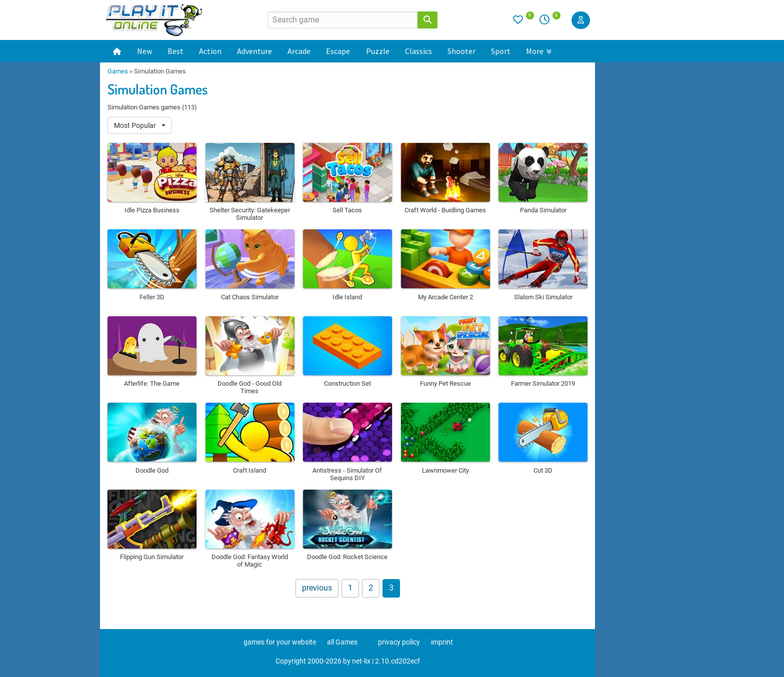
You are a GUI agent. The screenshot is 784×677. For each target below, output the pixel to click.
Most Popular (136, 125)
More (539, 51)
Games (118, 71)
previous (317, 588)
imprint (442, 642)
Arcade (299, 51)
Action (210, 51)
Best (176, 51)
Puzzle (378, 51)
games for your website (280, 642)
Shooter (462, 51)
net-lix (361, 661)
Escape (338, 51)
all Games (342, 642)
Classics (418, 51)
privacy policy (399, 642)
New (144, 51)
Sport (500, 51)
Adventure (254, 51)
